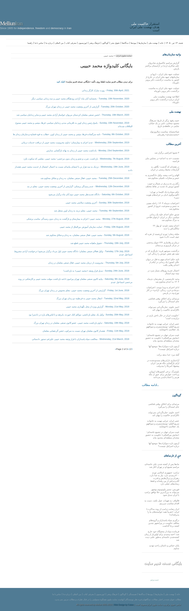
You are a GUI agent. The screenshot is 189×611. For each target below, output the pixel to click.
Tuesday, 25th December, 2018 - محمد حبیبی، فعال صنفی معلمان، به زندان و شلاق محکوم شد (85, 178)
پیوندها (133, 43)
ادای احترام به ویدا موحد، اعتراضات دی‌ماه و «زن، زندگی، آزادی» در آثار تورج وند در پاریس (162, 290)
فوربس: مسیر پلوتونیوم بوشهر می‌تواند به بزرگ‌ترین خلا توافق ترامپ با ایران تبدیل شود (161, 492)
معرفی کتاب (71, 43)
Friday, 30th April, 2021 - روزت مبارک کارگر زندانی (105, 90)
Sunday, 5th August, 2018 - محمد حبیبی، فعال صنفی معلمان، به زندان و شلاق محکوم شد (87, 235)
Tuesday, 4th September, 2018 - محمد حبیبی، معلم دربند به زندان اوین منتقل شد (91, 210)
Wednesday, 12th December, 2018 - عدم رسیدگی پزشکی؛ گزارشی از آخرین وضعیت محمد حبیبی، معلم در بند (78, 186)
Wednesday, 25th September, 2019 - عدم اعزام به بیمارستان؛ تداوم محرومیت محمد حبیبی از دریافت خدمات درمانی (75, 142)
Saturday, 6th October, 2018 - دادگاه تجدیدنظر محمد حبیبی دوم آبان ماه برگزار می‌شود (88, 194)
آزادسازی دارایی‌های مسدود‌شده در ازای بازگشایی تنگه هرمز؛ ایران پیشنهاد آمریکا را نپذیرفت (163, 363)
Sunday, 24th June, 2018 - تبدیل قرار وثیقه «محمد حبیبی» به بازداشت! (96, 271)
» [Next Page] (115, 349)
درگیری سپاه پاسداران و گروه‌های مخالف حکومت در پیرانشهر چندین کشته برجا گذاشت (163, 523)
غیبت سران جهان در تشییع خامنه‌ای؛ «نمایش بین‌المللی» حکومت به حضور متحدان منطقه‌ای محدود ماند (162, 338)
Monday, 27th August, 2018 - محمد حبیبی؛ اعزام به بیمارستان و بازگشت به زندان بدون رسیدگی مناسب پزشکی (77, 219)
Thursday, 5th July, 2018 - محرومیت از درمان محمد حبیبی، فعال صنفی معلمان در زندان (88, 263)
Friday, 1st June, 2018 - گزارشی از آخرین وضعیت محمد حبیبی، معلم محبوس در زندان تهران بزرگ (84, 290)
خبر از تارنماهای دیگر (172, 455)
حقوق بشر (115, 43)
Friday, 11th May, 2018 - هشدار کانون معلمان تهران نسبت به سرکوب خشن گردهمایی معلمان (86, 331)
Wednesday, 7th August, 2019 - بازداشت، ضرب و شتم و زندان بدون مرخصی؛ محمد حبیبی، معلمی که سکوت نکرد (76, 159)
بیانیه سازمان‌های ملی (171, 54)
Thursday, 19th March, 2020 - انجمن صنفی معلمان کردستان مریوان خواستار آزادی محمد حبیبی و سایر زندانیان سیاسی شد (72, 115)
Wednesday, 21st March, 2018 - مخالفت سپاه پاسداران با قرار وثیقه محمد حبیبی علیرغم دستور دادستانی (80, 339)
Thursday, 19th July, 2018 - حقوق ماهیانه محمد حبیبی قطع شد (99, 243)
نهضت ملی (153, 43)
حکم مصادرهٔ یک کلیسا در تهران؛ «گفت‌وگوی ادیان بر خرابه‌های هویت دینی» (162, 195)
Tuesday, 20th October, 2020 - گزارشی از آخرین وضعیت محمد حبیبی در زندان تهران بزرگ (87, 106)
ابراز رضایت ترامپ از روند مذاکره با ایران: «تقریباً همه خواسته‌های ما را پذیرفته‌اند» (162, 512)
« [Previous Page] (128, 349)
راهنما (30, 43)
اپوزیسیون (82, 43)
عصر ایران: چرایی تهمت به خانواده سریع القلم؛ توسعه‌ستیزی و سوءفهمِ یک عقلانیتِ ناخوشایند (162, 327)
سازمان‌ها (142, 43)
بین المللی (59, 43)
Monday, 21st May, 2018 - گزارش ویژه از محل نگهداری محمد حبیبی (97, 306)
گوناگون (105, 43)
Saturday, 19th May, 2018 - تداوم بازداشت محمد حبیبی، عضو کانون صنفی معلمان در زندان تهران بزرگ (81, 323)
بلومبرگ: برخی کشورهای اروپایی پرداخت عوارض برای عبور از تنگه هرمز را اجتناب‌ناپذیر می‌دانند (164, 374)
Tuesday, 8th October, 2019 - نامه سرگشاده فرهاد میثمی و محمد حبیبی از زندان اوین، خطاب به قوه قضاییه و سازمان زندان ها (71, 134)
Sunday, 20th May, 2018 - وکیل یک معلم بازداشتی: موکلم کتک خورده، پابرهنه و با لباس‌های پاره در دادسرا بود (79, 314)
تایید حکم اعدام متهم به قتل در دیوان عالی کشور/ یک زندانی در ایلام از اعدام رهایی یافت (162, 262)
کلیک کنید (61, 82)
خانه (161, 43)
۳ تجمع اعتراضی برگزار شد (166, 152)
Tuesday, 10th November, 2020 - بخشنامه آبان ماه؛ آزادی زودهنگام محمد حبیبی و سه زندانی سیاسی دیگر (80, 98)
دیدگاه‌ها (125, 43)
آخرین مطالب (173, 143)
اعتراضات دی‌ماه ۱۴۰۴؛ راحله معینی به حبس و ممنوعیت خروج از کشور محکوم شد (162, 206)
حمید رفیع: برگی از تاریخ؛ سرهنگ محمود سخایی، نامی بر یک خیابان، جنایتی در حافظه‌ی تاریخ (163, 123)
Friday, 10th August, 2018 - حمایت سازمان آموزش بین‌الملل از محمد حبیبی (94, 227)
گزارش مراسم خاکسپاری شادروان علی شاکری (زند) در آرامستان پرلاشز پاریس (162, 66)
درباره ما (49, 43)
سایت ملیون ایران (123, 56)
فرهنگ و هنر (94, 43)
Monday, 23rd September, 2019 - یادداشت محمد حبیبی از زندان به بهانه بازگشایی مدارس (87, 150)
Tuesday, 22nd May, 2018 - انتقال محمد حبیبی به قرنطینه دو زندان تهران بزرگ (92, 298)
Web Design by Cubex (124, 605)
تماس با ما (39, 43)
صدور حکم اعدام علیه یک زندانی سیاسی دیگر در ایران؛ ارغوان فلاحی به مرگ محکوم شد (162, 217)
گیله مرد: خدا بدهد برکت (168, 354)
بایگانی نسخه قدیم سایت (162, 563)
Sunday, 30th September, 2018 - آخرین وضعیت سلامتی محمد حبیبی (97, 202)
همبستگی (132, 594)
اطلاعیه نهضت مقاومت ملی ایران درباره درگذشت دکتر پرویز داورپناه (164, 99)
